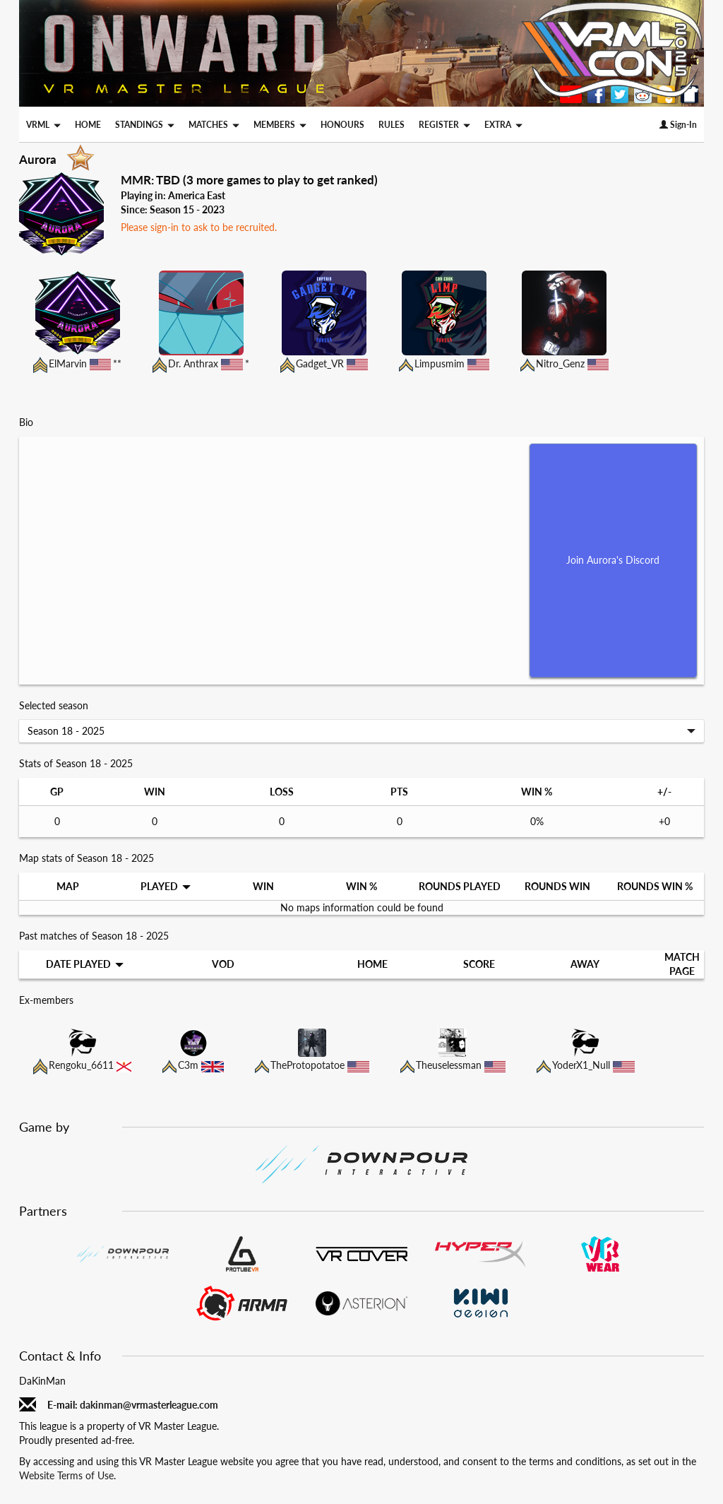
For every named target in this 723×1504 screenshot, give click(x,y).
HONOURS (342, 124)
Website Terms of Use (66, 1475)
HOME (88, 124)
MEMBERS (279, 124)
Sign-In (678, 124)
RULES (391, 124)
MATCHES (214, 124)
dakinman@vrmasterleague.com (149, 1405)
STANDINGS (144, 124)
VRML (43, 124)
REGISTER (444, 124)
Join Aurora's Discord (612, 560)
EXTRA (503, 124)
